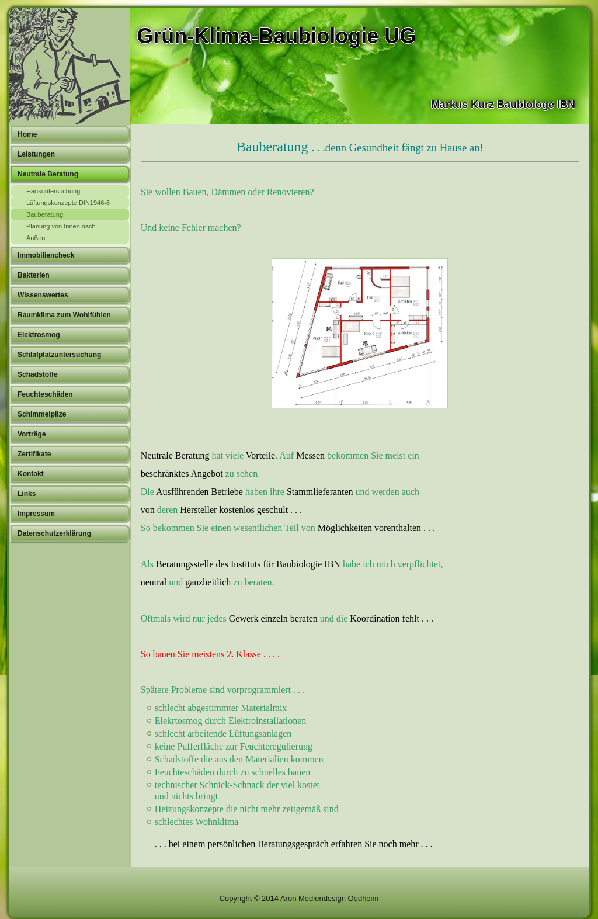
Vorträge (32, 434)
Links (27, 494)
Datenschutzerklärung (54, 533)
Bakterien (34, 275)
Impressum (36, 513)
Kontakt (31, 474)
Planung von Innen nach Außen (61, 232)
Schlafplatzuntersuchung (59, 355)
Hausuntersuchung (53, 191)
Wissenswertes (43, 295)
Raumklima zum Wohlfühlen (64, 315)
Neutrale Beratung (48, 174)
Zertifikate (34, 454)
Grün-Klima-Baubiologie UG (276, 36)
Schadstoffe (38, 374)
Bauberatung (44, 214)
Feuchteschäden (45, 394)
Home (27, 134)
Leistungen (36, 154)
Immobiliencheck (46, 255)
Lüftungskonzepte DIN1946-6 (68, 202)
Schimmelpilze (42, 414)
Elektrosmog (39, 335)
